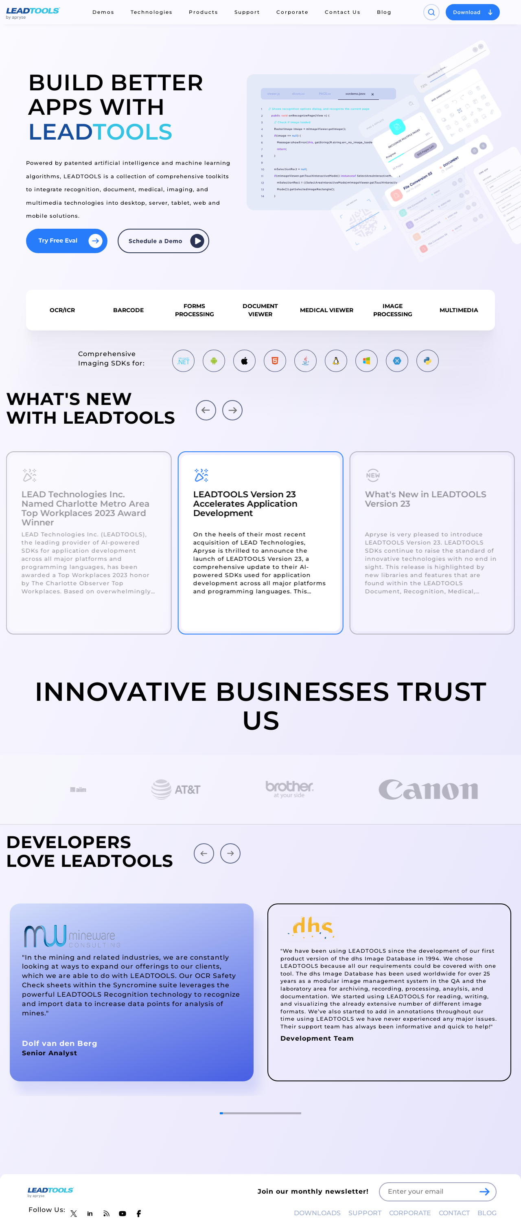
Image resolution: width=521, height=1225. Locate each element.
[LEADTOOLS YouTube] (122, 1213)
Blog (384, 12)
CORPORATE (410, 1213)
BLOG (487, 1213)
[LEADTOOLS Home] (33, 12)
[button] (206, 410)
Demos (103, 12)
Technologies (152, 12)
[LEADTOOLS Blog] (106, 1213)
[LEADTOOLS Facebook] (139, 1213)
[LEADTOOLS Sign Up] (484, 1192)
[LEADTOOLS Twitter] (74, 1213)
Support (247, 12)
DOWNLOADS (317, 1213)
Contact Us (343, 12)
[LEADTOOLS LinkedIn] (90, 1213)
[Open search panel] (431, 12)
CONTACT (454, 1213)
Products (203, 12)
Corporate (292, 12)
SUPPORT (364, 1213)
